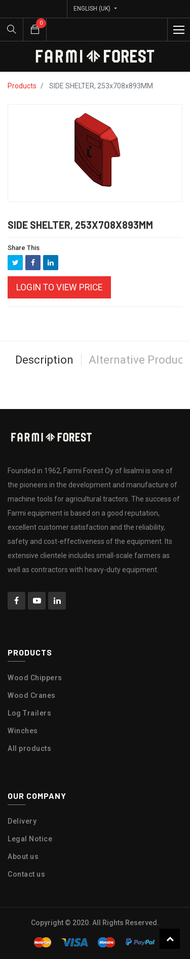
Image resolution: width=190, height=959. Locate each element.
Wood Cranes (32, 695)
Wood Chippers (35, 678)
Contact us (26, 874)
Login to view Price (59, 287)
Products (22, 86)
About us (23, 856)
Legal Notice (30, 839)
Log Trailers (29, 713)
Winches (23, 731)
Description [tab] (44, 360)
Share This (24, 247)
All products (29, 748)
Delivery (22, 821)
